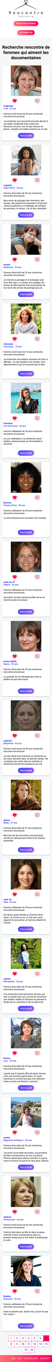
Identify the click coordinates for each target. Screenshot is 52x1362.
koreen (6, 264)
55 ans (14, 664)
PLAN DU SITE (31, 1358)
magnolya (8, 106)
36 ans (23, 426)
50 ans (21, 505)
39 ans (13, 902)
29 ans (17, 1299)
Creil (5, 108)
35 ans (15, 584)
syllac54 (7, 740)
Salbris (6, 584)
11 (28, 1344)
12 (34, 1344)
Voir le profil (26, 135)
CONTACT (45, 1358)
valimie (7, 979)
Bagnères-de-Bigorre (13, 1140)
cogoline (7, 185)
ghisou (6, 820)
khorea (6, 1058)
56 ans (20, 188)
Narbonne (8, 267)
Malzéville (8, 743)
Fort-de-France (10, 426)
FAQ (13, 1358)
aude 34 (7, 899)
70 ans (18, 346)
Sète (5, 902)
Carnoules (8, 346)
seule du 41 (9, 582)
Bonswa (7, 502)
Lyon (5, 1061)
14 (46, 1344)
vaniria (6, 1137)
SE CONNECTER (26, 32)
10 (23, 1344)
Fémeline (7, 423)
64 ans (18, 743)
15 (26, 1350)
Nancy (6, 664)
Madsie (7, 1296)
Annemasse (9, 1219)
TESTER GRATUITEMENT (26, 23)
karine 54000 (10, 661)
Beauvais (7, 1299)
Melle (6, 822)
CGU (19, 1358)
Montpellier (9, 981)
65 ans (13, 108)
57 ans (14, 822)
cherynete (8, 344)
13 (40, 1344)
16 (31, 1350)
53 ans (18, 267)
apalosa (7, 1217)
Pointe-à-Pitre (10, 505)
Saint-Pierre (9, 188)
